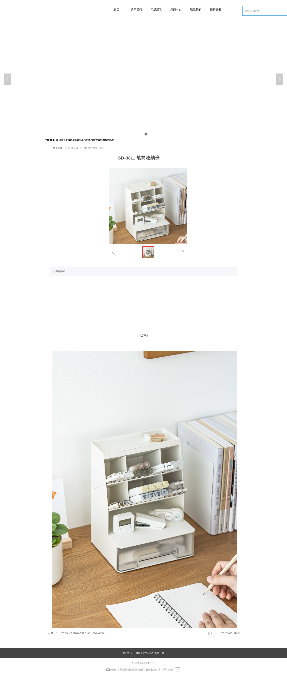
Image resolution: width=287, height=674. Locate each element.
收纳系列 (73, 148)
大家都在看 (59, 271)
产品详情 (143, 335)
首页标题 (57, 148)
